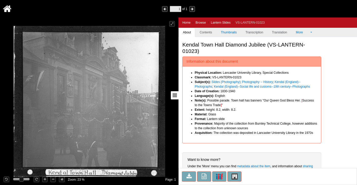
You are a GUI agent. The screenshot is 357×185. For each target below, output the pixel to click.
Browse (200, 22)
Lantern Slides (221, 22)
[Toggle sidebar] (174, 95)
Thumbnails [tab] (229, 32)
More (303, 32)
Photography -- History (257, 82)
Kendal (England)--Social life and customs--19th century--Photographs (262, 86)
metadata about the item (253, 166)
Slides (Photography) (225, 82)
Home (186, 22)
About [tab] (187, 32)
